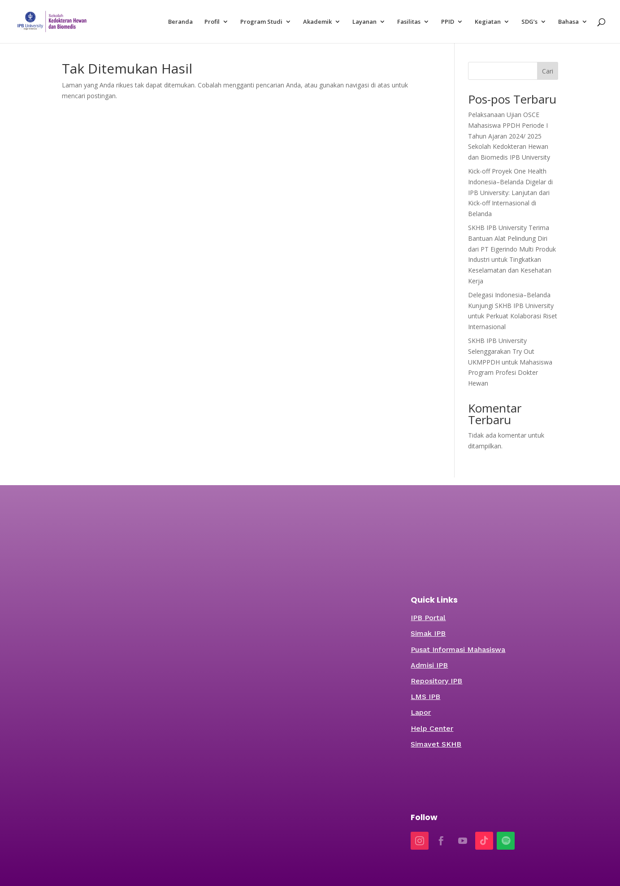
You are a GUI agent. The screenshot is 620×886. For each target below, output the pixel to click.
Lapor (421, 712)
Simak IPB (428, 633)
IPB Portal (428, 617)
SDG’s (529, 22)
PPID (447, 22)
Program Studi (261, 22)
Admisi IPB (429, 665)
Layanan (364, 22)
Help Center (432, 728)
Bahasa (568, 22)
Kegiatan (488, 22)
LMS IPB (425, 696)
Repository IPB (436, 681)
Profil (212, 22)
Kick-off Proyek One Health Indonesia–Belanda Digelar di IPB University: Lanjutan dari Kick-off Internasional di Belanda (510, 192)
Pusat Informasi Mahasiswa (458, 649)
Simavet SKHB (436, 744)
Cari (547, 71)
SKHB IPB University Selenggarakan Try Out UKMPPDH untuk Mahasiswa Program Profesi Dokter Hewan (510, 361)
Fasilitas (409, 22)
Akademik (317, 22)
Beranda (180, 22)
